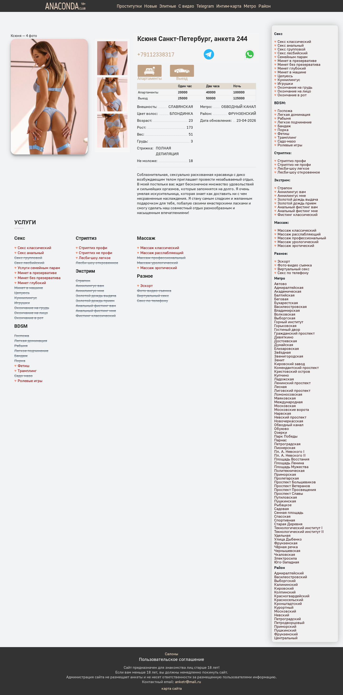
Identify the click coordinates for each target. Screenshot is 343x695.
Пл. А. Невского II (290, 455)
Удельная (282, 535)
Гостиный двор (287, 329)
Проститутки (129, 6)
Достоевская (285, 340)
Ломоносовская (288, 394)
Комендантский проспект (296, 367)
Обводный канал (238, 106)
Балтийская (284, 295)
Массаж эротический (158, 267)
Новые (150, 6)
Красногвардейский (291, 595)
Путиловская (285, 497)
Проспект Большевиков (295, 482)
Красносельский (288, 599)
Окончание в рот (28, 317)
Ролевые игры (30, 380)
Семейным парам (292, 56)
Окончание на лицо (31, 312)
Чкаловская (284, 554)
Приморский (285, 626)
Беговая (281, 298)
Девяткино (283, 337)
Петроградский (287, 618)
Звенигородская (288, 356)
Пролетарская (286, 478)
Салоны (171, 653)
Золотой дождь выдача (96, 295)
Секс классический (34, 247)
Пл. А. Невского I (289, 451)
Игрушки (22, 302)
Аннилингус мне (90, 290)
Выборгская (284, 318)
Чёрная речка (286, 546)
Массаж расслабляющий (161, 252)
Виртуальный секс (153, 295)
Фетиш (23, 365)
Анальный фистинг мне (96, 310)
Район (264, 6)
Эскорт (146, 285)
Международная (288, 401)
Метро (250, 6)
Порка (19, 360)
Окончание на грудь (31, 307)
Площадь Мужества (291, 466)
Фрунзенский (242, 113)
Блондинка (181, 113)
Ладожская (284, 379)
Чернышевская (287, 550)
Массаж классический (159, 247)
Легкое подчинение (31, 350)
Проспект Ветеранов (292, 485)
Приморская (285, 474)
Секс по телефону (152, 300)
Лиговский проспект (292, 390)
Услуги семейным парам (39, 267)
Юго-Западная (286, 562)
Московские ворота (291, 409)
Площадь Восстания (291, 459)
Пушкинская (285, 501)
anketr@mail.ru (188, 681)
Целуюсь (22, 292)
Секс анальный (31, 252)
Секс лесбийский (29, 262)
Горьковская (285, 325)
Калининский (286, 584)
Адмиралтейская (288, 287)
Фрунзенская (286, 543)
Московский (285, 611)
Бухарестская (286, 302)
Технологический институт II (299, 531)
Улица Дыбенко (288, 539)
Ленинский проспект (292, 382)
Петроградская (287, 443)
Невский (281, 615)
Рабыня (21, 345)
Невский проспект (290, 417)
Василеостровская (290, 306)
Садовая (281, 508)
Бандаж (21, 355)
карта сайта (171, 688)
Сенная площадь (288, 512)
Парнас (280, 440)
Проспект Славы (288, 493)
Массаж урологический (157, 262)
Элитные (167, 6)
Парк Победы (286, 436)
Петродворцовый (289, 622)
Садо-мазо (23, 375)
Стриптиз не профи (95, 252)
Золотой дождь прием (95, 300)
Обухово (281, 428)
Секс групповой (28, 257)
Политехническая (289, 470)
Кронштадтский (288, 603)
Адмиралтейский (289, 573)
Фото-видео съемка (154, 290)
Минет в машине (28, 287)
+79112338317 (155, 54)
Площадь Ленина (289, 462)
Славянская (180, 106)
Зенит (279, 360)
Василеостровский (290, 576)
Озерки (280, 432)
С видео (186, 6)
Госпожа (21, 335)
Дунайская (283, 344)
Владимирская (287, 310)
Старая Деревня (288, 523)
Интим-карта (228, 6)
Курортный (283, 607)
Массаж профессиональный (161, 257)
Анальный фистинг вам (96, 305)
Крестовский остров (292, 371)
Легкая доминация (30, 340)
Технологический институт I (298, 527)
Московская (285, 405)
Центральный (286, 637)
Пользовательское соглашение (171, 659)
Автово (280, 283)
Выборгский (285, 580)
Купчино (281, 375)
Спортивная (284, 520)
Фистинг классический (96, 315)
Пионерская (284, 447)
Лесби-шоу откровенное (97, 262)
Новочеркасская (288, 421)
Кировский (284, 588)
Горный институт (288, 321)
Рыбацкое (283, 504)
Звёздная (282, 352)
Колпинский (285, 592)
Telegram (205, 6)
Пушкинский (285, 630)
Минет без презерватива (39, 277)
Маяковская (285, 398)
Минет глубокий (32, 282)
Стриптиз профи (93, 247)
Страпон (83, 280)
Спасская (282, 516)
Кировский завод (289, 363)
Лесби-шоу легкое (95, 257)
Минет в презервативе (37, 272)
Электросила (285, 558)
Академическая (287, 291)
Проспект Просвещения (295, 489)
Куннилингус (25, 297)
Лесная (280, 386)
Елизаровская (286, 348)
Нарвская (282, 413)
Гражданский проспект (294, 333)
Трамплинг (27, 370)
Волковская (284, 314)
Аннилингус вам (90, 285)
